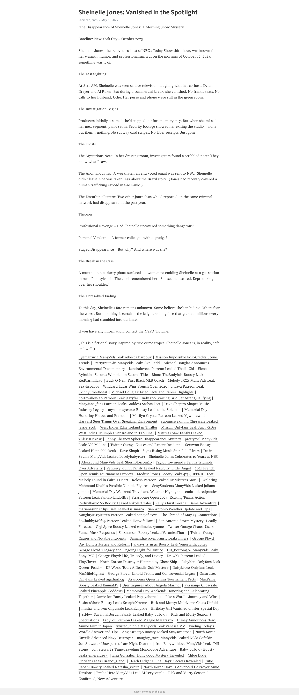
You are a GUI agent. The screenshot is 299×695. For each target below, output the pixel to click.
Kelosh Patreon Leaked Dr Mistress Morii (165, 480)
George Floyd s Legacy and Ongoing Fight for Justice (121, 550)
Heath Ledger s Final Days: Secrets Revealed (165, 661)
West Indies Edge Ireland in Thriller (128, 427)
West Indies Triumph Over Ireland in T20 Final (116, 433)
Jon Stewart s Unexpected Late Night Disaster (115, 643)
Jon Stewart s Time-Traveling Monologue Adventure (134, 649)
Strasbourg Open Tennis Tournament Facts (162, 579)
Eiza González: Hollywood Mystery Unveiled (148, 655)
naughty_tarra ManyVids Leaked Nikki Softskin (174, 638)
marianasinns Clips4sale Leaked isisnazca (111, 509)
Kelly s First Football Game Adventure (186, 503)
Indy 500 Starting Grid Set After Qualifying (176, 398)
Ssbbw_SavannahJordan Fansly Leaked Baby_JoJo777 (124, 614)
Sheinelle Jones (88, 20)
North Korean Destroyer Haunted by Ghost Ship (138, 561)
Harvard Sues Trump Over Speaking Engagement (118, 421)
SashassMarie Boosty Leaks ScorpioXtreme (113, 602)
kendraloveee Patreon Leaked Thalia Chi (161, 368)
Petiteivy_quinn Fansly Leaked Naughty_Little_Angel (149, 468)
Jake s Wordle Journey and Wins (191, 596)
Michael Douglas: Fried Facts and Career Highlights (152, 392)
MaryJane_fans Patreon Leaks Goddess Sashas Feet (119, 404)
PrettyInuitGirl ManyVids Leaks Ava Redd (126, 363)
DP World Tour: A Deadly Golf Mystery (137, 567)
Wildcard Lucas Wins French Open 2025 (135, 386)
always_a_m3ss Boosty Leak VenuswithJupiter (170, 544)
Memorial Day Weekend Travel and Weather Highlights (137, 491)
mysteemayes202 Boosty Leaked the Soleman (144, 409)
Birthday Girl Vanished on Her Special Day (185, 608)
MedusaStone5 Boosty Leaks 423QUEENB (170, 474)
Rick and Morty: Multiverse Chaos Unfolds (185, 602)
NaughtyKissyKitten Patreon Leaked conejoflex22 (118, 515)
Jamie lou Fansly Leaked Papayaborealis (129, 596)
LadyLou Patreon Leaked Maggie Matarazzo (138, 620)
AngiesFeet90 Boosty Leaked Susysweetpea (156, 632)
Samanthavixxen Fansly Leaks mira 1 (159, 538)
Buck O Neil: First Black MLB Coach (135, 380)
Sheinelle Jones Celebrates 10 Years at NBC (183, 456)
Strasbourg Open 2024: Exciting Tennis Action (168, 497)
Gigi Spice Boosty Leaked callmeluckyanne (130, 526)
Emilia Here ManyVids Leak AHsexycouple (130, 673)
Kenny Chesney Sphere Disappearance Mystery (143, 439)
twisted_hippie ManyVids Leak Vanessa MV (150, 626)
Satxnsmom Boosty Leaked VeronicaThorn (153, 532)
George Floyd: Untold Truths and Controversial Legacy (152, 573)
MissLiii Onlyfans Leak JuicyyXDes (188, 427)
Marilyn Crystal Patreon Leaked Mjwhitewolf (168, 415)
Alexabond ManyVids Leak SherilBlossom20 (116, 462)
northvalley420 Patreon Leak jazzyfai (108, 398)
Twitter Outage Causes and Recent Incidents (145, 444)
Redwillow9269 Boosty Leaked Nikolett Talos (115, 503)
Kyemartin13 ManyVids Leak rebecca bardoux (115, 357)
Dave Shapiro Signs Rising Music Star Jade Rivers (159, 450)
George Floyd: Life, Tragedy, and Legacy (130, 556)
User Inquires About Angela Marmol (151, 585)
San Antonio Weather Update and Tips (179, 509)
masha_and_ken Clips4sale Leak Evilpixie (114, 608)
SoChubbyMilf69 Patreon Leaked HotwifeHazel (117, 521)
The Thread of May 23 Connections (189, 515)
